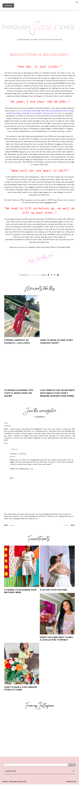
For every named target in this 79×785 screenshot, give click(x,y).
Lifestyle (25, 275)
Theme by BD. (71, 781)
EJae (6, 423)
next (73, 525)
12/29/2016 (7, 426)
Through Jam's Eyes (17, 781)
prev (6, 525)
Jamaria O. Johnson (18, 454)
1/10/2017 (12, 456)
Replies (14, 449)
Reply (6, 443)
